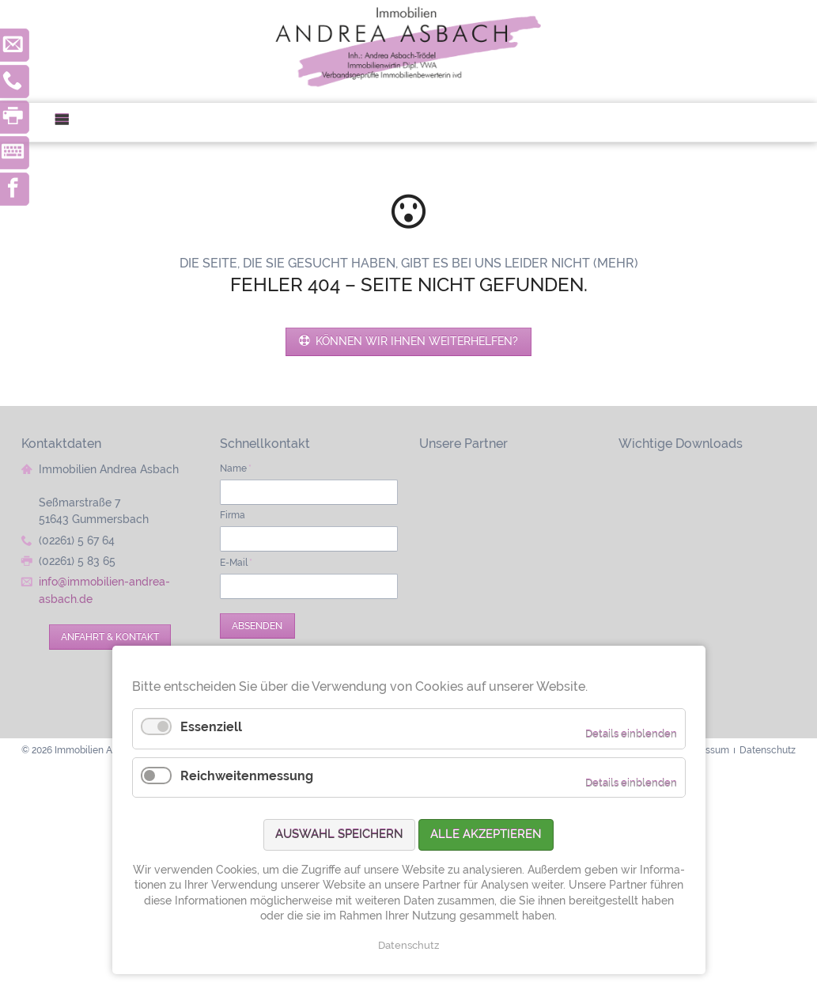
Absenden (257, 625)
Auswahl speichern (339, 834)
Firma (232, 515)
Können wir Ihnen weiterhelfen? (415, 341)
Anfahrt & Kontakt (110, 637)
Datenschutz (408, 945)
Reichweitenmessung (246, 775)
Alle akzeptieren (486, 834)
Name (236, 468)
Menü (68, 122)
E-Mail (236, 562)
